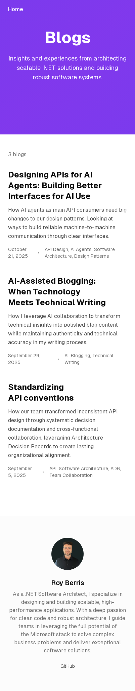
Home (15, 9)
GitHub (67, 666)
